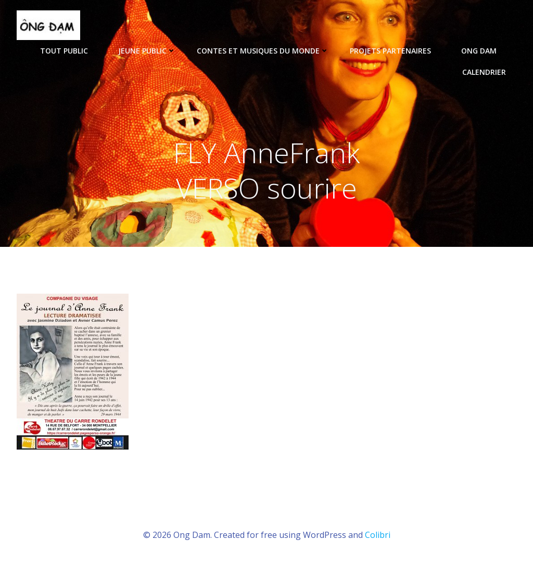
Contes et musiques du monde (263, 51)
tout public (68, 51)
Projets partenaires (395, 51)
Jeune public (147, 51)
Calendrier (484, 72)
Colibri (377, 535)
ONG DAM (483, 51)
